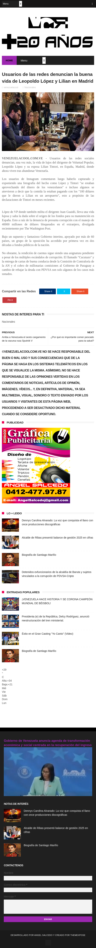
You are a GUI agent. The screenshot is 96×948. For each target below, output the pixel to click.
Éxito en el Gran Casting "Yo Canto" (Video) (47, 633)
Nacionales (30, 87)
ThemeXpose (77, 935)
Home (9, 60)
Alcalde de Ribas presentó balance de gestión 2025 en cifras (57, 537)
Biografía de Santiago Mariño (39, 554)
